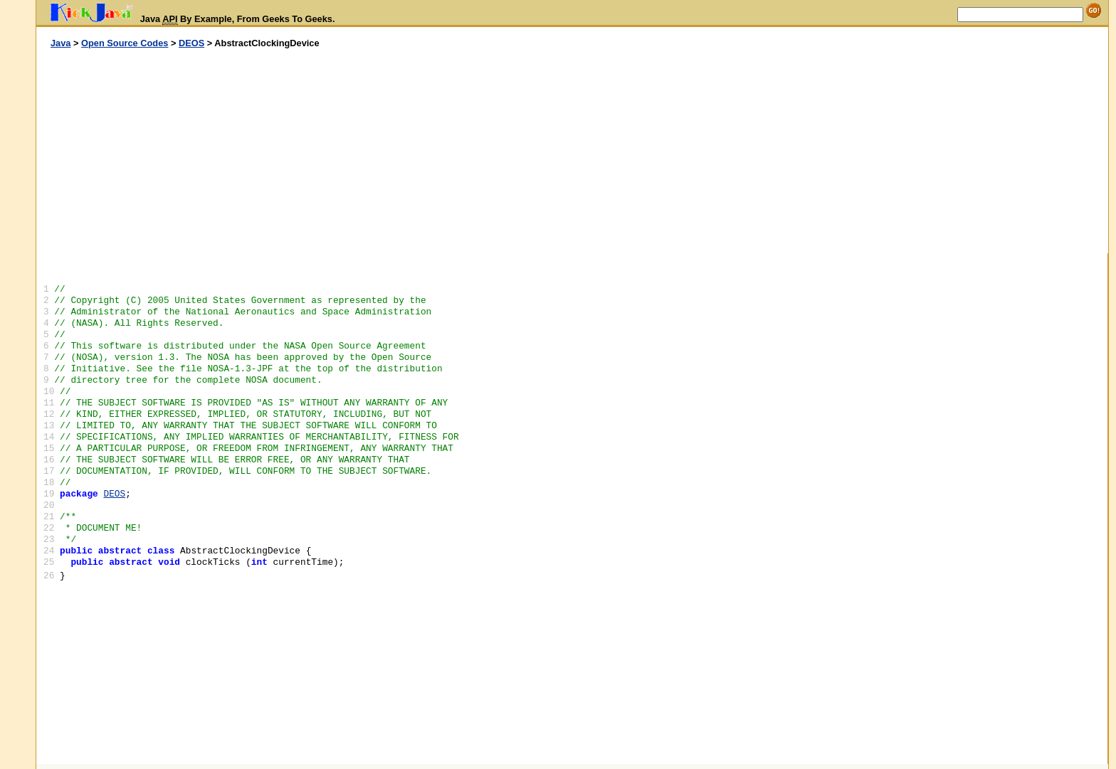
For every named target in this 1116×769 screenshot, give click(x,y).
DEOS (191, 43)
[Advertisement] (304, 151)
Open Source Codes (124, 43)
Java (60, 43)
